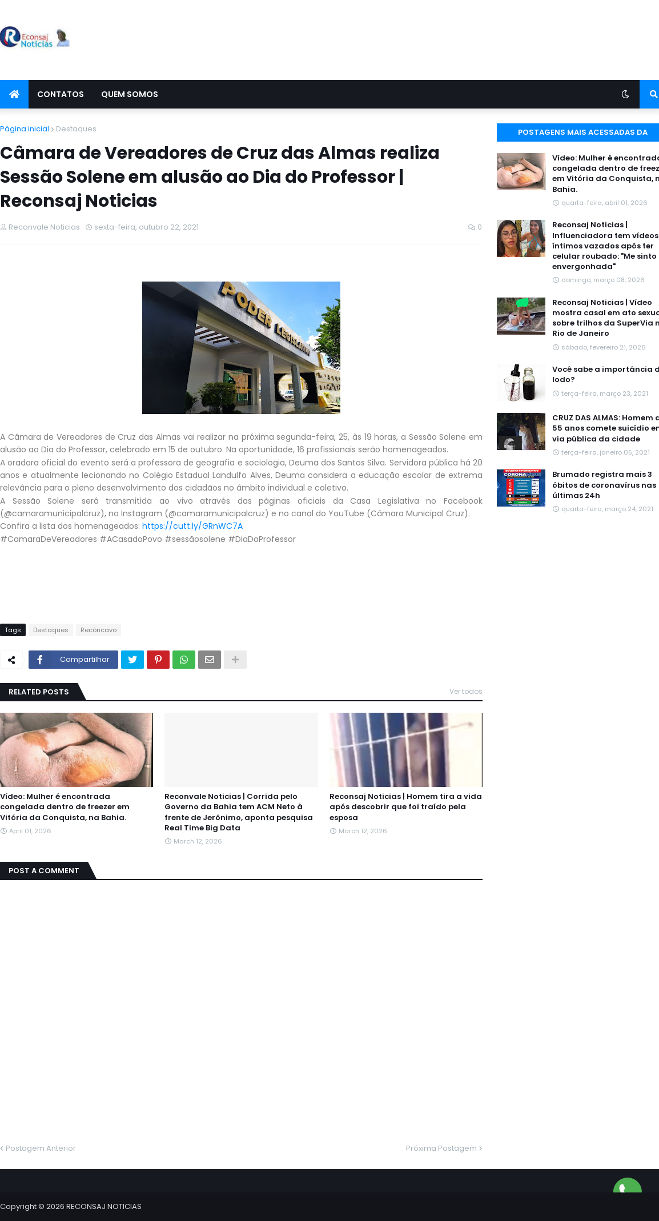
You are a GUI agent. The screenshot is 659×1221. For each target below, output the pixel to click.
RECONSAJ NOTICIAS (104, 1206)
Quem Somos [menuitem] (129, 94)
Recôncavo (98, 629)
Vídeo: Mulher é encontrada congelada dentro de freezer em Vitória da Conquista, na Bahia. (65, 807)
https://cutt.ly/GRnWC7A (192, 526)
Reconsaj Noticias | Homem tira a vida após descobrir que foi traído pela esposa (406, 807)
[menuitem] (14, 94)
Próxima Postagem (441, 1148)
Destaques (76, 128)
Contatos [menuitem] (60, 94)
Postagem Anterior (41, 1148)
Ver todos (466, 691)
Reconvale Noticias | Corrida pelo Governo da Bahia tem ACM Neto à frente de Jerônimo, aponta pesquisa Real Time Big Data (238, 812)
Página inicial (24, 128)
